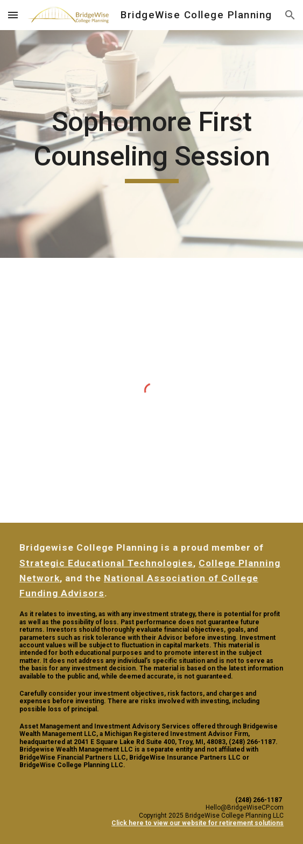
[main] (151, 143)
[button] (13, 15)
